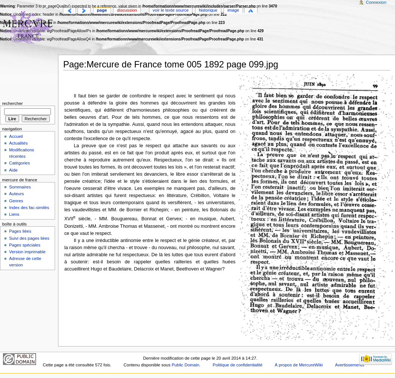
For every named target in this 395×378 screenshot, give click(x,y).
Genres (16, 201)
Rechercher (12, 103)
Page (102, 10)
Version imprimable (27, 252)
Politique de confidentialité (237, 365)
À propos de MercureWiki (299, 365)
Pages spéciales (24, 245)
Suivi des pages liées (29, 238)
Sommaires (20, 187)
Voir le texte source (171, 10)
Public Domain (185, 365)
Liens (14, 214)
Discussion (127, 10)
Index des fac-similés (29, 207)
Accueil (16, 136)
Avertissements (349, 365)
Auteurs (16, 193)
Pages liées (20, 231)
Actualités (18, 143)
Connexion (376, 2)
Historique (208, 10)
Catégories (19, 163)
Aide (13, 170)
